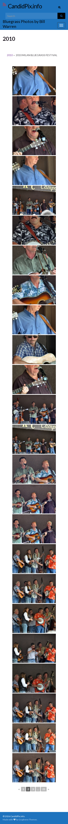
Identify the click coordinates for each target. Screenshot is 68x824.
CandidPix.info (25, 6)
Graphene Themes (28, 819)
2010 (10, 55)
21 (43, 789)
